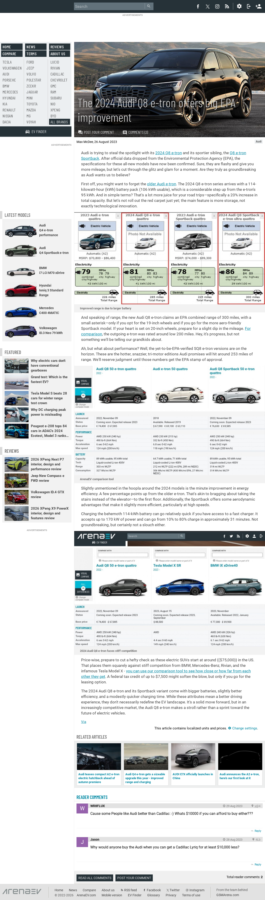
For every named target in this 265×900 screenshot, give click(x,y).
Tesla (7, 61)
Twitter (175, 890)
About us (57, 53)
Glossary (153, 895)
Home (7, 46)
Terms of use (191, 895)
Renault (9, 109)
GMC (53, 85)
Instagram (196, 890)
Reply (258, 831)
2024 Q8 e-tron (168, 153)
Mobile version (112, 895)
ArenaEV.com (86, 895)
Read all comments (94, 878)
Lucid (54, 61)
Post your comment (96, 132)
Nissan (8, 115)
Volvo (31, 73)
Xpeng (55, 109)
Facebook (154, 890)
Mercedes (10, 91)
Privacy (171, 895)
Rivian (55, 67)
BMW (6, 85)
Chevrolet (59, 79)
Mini (29, 97)
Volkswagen (12, 67)
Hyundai (9, 97)
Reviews (57, 46)
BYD (53, 115)
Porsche (9, 79)
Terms (31, 53)
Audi (6, 73)
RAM (53, 91)
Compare (9, 53)
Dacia (7, 121)
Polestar (33, 79)
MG (28, 115)
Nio (53, 103)
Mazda (31, 109)
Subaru (56, 97)
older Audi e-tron (161, 184)
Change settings (242, 728)
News (30, 46)
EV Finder (134, 895)
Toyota (31, 103)
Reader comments (92, 797)
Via (83, 722)
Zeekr (31, 85)
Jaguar (32, 91)
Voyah (31, 121)
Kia (5, 103)
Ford (30, 61)
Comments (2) (135, 132)
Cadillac (57, 73)
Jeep (30, 67)
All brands (59, 121)
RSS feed (130, 890)
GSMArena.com (227, 895)
